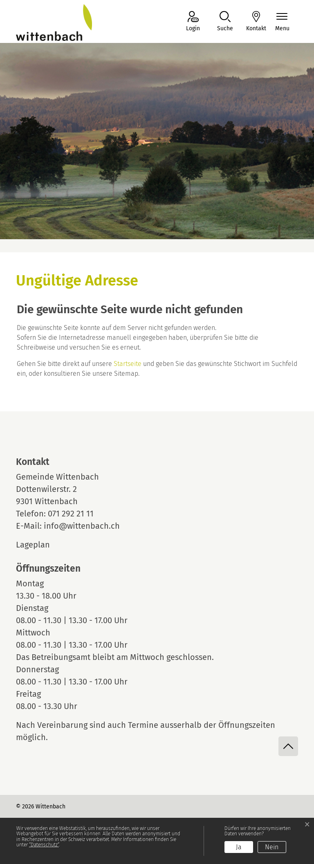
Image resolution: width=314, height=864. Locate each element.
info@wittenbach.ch (82, 526)
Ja (239, 847)
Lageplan (40, 545)
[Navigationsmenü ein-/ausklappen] (282, 22)
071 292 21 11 (71, 513)
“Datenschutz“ (44, 845)
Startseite (127, 364)
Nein (271, 847)
